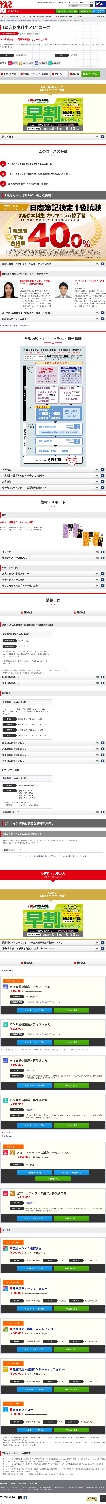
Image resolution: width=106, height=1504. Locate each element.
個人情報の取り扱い (41, 856)
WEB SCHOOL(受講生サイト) (48, 2)
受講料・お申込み (91, 74)
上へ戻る (7, 1132)
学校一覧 (63, 2)
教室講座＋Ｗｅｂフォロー (30, 1288)
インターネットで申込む (35, 1010)
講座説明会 (73, 11)
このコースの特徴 (10, 74)
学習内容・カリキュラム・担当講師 (35, 74)
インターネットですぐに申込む (100, 11)
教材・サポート (60, 74)
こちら (28, 673)
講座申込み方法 (86, 11)
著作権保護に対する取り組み (95, 1487)
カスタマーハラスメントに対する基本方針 (40, 1489)
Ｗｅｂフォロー (23, 1409)
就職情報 (33, 1483)
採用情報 (23, 1483)
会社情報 (4, 1483)
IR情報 (13, 1483)
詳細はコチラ (31, 1070)
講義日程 (75, 74)
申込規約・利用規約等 (29, 1487)
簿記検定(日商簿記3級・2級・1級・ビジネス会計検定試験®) (39, 20)
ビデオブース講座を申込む (71, 1173)
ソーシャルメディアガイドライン (14, 1489)
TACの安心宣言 (14, 1487)
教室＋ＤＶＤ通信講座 (27, 1248)
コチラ (40, 1002)
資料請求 (62, 11)
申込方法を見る (71, 1010)
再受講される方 (9, 970)
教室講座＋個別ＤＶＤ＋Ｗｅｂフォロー (39, 1369)
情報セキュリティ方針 (76, 1487)
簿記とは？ (83, 16)
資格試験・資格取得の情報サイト (10, 20)
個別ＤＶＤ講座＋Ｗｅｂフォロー (34, 1329)
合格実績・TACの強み (65, 16)
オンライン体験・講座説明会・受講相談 (38, 16)
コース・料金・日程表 (11, 16)
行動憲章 (2, 1487)
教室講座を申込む (35, 1173)
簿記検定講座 (13, 11)
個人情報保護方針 (45, 1487)
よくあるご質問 (99, 16)
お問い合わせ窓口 (87, 2)
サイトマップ (74, 2)
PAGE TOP (102, 1499)
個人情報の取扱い (60, 1487)
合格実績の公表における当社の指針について (17, 326)
